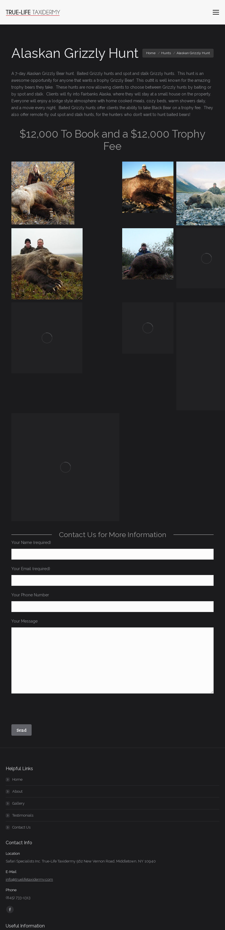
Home (17, 779)
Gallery (18, 803)
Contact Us (21, 827)
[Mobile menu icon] (215, 12)
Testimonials (22, 815)
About (17, 791)
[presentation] (54, 710)
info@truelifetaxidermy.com (29, 879)
